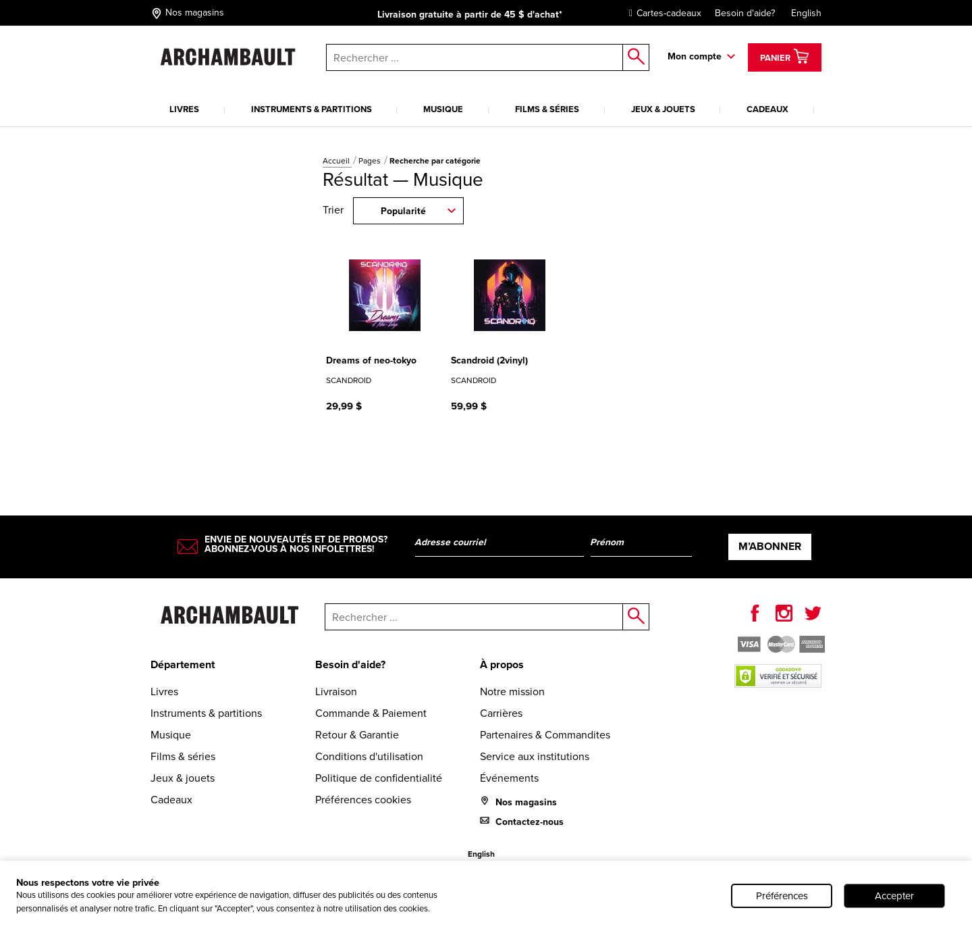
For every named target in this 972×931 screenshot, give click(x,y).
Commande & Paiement (371, 713)
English (806, 13)
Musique (443, 109)
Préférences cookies (363, 799)
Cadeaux (767, 109)
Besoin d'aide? (745, 13)
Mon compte (695, 56)
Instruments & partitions (311, 109)
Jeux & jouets (663, 109)
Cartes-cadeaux (661, 13)
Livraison (336, 691)
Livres (184, 109)
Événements (509, 778)
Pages (370, 161)
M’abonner (769, 546)
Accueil (337, 161)
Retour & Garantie (357, 735)
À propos (502, 664)
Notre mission (512, 691)
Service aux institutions (534, 756)
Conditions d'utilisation (369, 756)
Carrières (501, 713)
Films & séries (547, 109)
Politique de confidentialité (378, 778)
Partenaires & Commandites (545, 735)
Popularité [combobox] (403, 211)
